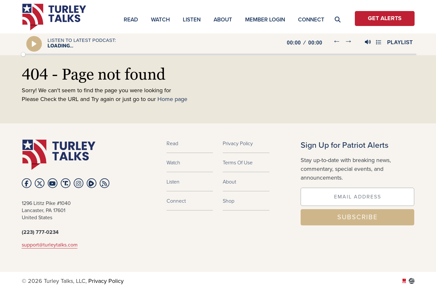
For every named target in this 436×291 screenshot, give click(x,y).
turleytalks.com (56, 17)
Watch (160, 19)
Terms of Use (238, 162)
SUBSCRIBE (357, 217)
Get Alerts (385, 18)
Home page (172, 99)
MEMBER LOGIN (265, 19)
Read (131, 19)
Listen (192, 19)
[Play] (34, 44)
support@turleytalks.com (50, 245)
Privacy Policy (238, 143)
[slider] (219, 54)
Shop (228, 200)
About (223, 19)
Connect (311, 19)
